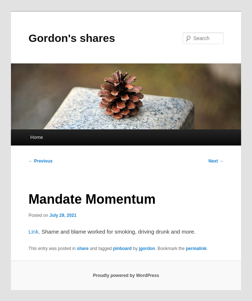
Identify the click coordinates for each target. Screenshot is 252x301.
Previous (40, 161)
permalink (196, 248)
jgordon (147, 248)
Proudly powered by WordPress (126, 275)
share (83, 248)
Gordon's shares (71, 38)
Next (216, 161)
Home (36, 137)
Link (33, 231)
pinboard (122, 248)
